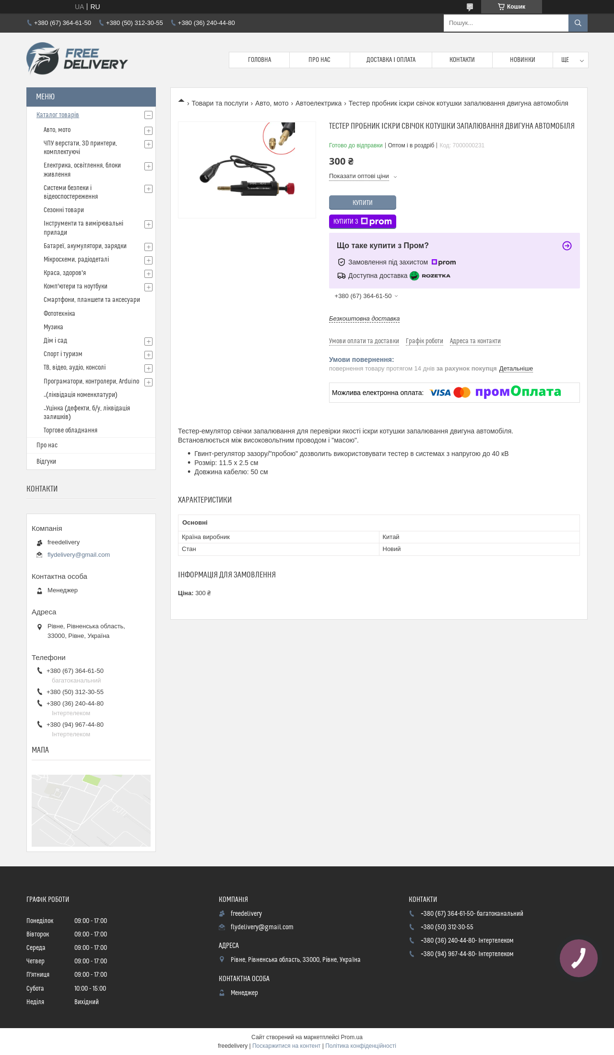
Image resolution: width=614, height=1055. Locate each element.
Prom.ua (352, 1037)
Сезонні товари (64, 210)
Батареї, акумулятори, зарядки (85, 246)
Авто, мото (271, 103)
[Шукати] (578, 23)
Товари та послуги (219, 103)
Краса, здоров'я (65, 273)
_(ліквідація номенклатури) (81, 395)
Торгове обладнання (70, 430)
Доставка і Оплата (390, 60)
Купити (363, 203)
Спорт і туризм (63, 354)
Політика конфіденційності (360, 1046)
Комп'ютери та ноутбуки (75, 286)
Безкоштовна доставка (364, 318)
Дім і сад (55, 341)
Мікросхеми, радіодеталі (76, 260)
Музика (53, 327)
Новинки (522, 60)
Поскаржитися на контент (286, 1046)
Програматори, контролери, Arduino (91, 381)
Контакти (462, 60)
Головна (259, 60)
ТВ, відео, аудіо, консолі (75, 368)
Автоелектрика (318, 103)
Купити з (362, 221)
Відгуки (46, 462)
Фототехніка (59, 314)
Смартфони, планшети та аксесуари (92, 300)
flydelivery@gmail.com (78, 554)
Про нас (319, 60)
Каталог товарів (57, 115)
